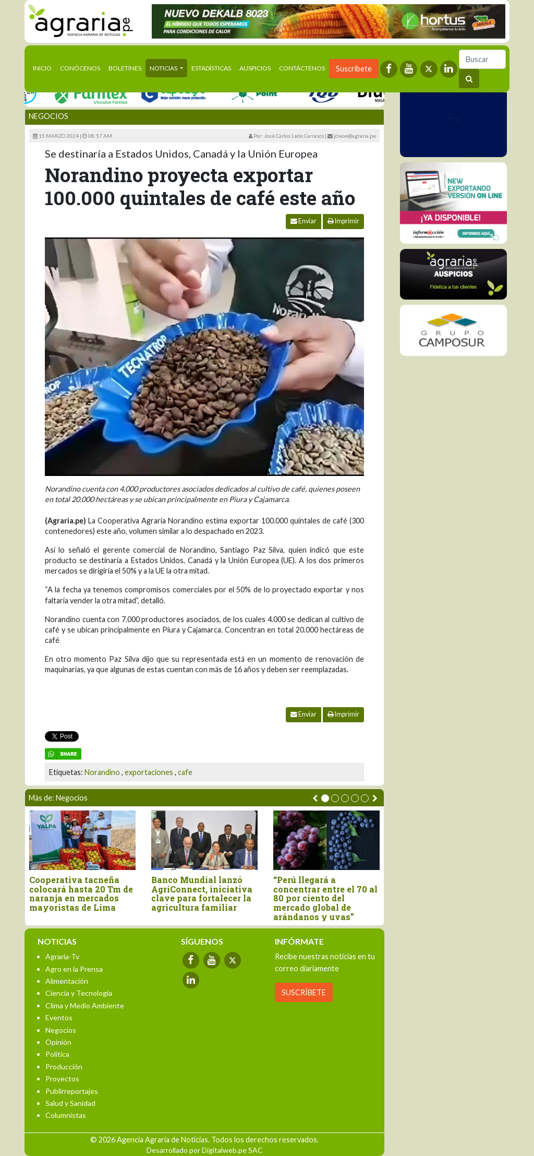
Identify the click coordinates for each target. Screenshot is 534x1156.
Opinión (58, 1042)
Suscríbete (354, 68)
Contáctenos (302, 68)
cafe (185, 772)
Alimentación (66, 980)
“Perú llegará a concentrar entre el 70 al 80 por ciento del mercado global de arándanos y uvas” (325, 898)
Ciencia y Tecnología (78, 992)
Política (57, 1054)
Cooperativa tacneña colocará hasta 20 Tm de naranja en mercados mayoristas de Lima (81, 893)
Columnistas (65, 1115)
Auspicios (255, 68)
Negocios (48, 116)
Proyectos (62, 1078)
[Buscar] (482, 59)
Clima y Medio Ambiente (84, 1005)
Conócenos (80, 68)
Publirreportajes (71, 1091)
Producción (63, 1066)
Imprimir (343, 221)
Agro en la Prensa (74, 968)
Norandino (102, 772)
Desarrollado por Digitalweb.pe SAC (205, 1150)
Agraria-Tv (62, 956)
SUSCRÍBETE (304, 992)
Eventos (58, 1017)
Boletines (124, 68)
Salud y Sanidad (70, 1103)
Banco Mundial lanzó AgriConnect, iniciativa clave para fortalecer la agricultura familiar (201, 893)
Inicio (44, 67)
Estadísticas (211, 68)
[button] (325, 798)
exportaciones (149, 772)
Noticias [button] (164, 68)
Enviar (303, 221)
